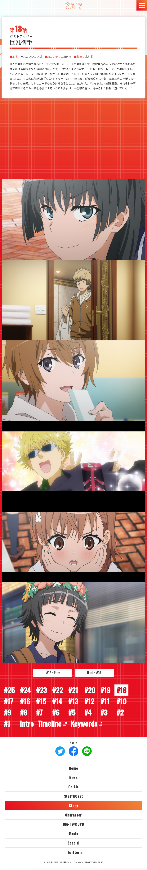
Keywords (88, 724)
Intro (27, 724)
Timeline (51, 724)
